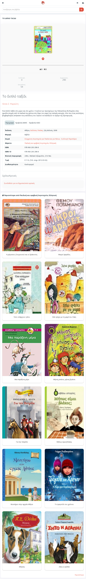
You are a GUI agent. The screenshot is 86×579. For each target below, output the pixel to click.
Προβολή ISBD (34, 123)
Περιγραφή (9, 123)
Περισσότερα (79, 575)
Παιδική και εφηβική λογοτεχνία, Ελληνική (40, 143)
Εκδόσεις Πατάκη (36, 130)
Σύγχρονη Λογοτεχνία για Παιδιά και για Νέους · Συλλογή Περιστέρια (51, 139)
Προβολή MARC (21, 123)
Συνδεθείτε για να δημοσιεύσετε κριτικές (19, 183)
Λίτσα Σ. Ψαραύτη (10, 103)
